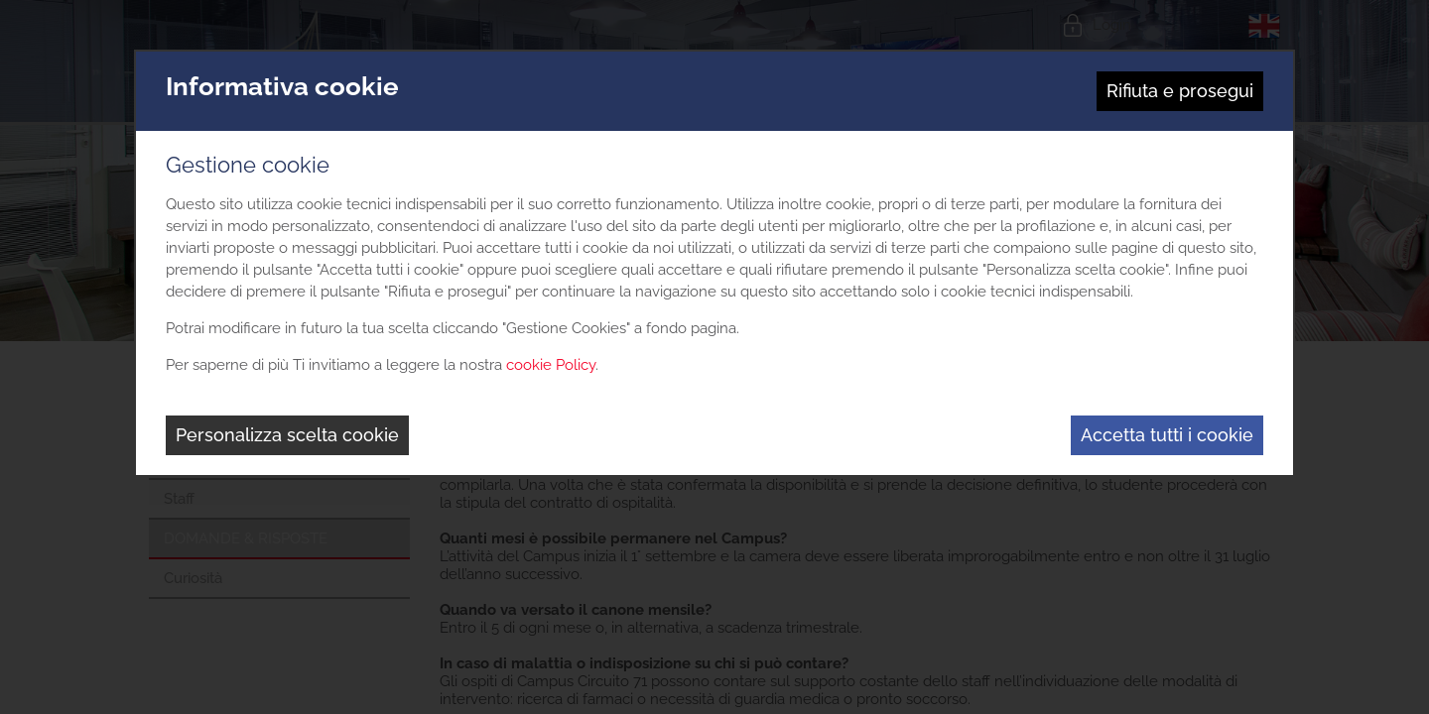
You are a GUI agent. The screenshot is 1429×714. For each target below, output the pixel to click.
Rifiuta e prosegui (1179, 90)
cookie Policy (550, 365)
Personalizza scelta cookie (287, 434)
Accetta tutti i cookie (1167, 434)
